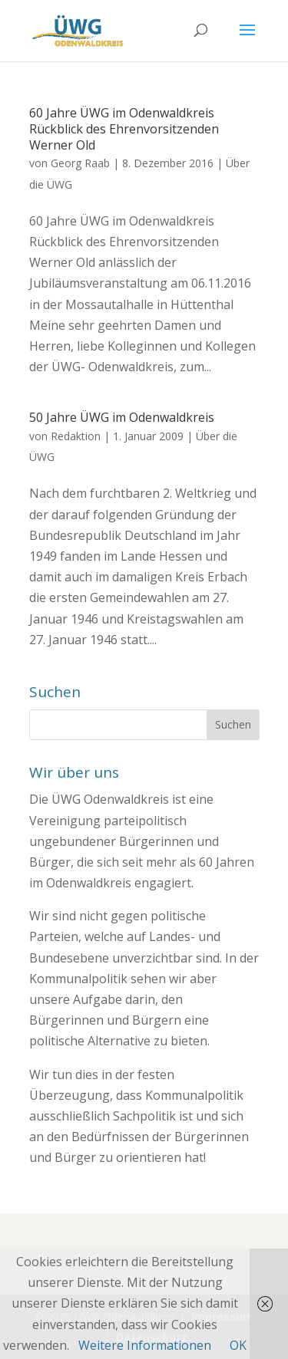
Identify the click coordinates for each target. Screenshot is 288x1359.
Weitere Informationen (144, 1345)
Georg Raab (80, 163)
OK (238, 1345)
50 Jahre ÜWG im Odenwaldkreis (121, 417)
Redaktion (76, 436)
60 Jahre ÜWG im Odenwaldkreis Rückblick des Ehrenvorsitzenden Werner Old (124, 128)
